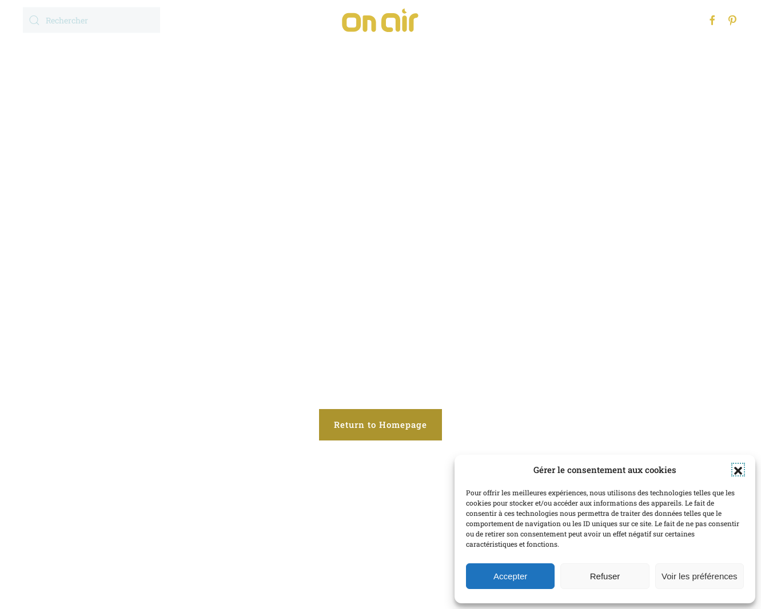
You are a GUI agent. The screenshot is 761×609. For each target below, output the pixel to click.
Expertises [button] (299, 54)
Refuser (605, 576)
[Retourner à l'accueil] (381, 20)
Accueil (228, 54)
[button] (738, 469)
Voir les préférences (700, 576)
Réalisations (385, 54)
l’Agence (464, 54)
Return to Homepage (380, 424)
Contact (530, 54)
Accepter (510, 576)
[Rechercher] (91, 20)
